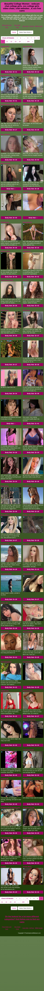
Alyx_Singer (5, 750)
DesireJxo (26, 456)
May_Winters (5, 134)
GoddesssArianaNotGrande (10, 808)
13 (15, 41)
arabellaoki (4, 779)
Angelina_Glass (6, 368)
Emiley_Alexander (29, 515)
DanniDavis (27, 427)
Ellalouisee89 (27, 603)
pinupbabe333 (6, 75)
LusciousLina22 (28, 750)
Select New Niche (25, 32)
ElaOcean (26, 544)
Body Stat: (11, 72)
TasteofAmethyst (7, 838)
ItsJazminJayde (6, 574)
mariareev (26, 104)
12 (11, 41)
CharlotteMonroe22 (7, 104)
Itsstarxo (26, 280)
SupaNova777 (27, 368)
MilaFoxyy (4, 456)
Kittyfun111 (5, 632)
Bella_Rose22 (5, 163)
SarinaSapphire (6, 662)
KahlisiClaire (27, 486)
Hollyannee (27, 251)
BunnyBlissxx (6, 515)
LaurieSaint (27, 163)
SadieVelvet (5, 544)
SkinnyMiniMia (28, 632)
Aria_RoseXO (27, 46)
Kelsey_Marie (5, 251)
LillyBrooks (5, 691)
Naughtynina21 (28, 838)
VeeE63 (3, 867)
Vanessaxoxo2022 (7, 280)
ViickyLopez (5, 46)
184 (28, 41)
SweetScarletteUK (29, 398)
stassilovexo (27, 339)
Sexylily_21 (27, 192)
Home (14, 32)
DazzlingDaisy (6, 398)
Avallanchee (5, 192)
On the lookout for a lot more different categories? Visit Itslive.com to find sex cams (22, 919)
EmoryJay (26, 310)
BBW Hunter (39, 26)
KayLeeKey (5, 486)
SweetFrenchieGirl (7, 339)
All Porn (31, 26)
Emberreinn (5, 310)
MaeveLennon (28, 691)
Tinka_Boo (26, 75)
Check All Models (8, 38)
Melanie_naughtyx (29, 720)
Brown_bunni (5, 427)
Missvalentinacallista (8, 720)
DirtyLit (25, 134)
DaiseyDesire (27, 222)
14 (20, 41)
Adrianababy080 (28, 574)
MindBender (5, 222)
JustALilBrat (27, 867)
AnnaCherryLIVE (28, 808)
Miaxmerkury (27, 779)
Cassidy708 (27, 662)
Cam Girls (25, 26)
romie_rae (4, 603)
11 (7, 41)
